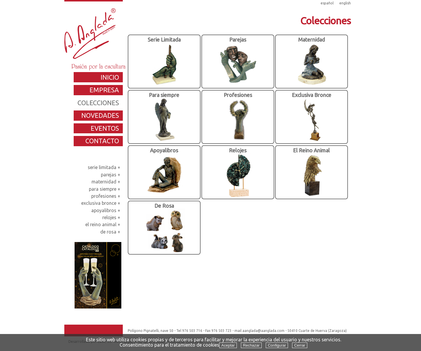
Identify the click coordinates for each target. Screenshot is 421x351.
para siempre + (105, 189)
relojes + (111, 217)
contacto (102, 140)
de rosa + (110, 231)
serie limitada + (104, 167)
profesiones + (106, 196)
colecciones (98, 102)
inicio (110, 77)
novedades (100, 115)
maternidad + (106, 181)
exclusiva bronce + (101, 203)
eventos (105, 128)
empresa (104, 89)
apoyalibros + (106, 210)
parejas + (111, 174)
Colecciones (325, 20)
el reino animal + (103, 224)
